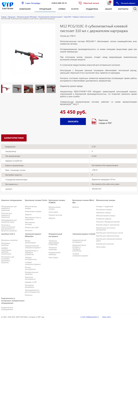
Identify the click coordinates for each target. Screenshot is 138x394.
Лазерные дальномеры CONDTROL (54, 243)
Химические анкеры (33, 211)
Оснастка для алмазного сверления (6, 215)
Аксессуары (53, 212)
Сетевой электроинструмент (33, 263)
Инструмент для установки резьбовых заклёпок (7, 260)
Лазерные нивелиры (53, 248)
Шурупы (28, 214)
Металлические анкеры (105, 215)
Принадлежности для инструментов (32, 291)
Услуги (74, 9)
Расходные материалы (29, 286)
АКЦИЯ (108, 9)
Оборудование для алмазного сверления (9, 208)
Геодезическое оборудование (7, 308)
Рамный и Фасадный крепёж (108, 221)
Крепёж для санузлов (105, 244)
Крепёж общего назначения (107, 225)
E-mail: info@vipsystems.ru (90, 317)
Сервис (62, 9)
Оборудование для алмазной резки (9, 221)
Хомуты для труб (32, 227)
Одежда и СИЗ (31, 282)
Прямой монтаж (55, 215)
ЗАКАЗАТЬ (73, 121)
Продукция (45, 9)
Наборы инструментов (30, 258)
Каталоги (28, 230)
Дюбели (75, 207)
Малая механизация (30, 242)
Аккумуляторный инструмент (79, 241)
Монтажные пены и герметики (33, 218)
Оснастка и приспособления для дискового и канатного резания (9, 228)
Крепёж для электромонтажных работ (109, 240)
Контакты (123, 9)
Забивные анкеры (103, 212)
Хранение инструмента (30, 278)
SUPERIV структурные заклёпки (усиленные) (6, 251)
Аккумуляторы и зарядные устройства (31, 252)
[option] (28, 55)
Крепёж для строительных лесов (109, 233)
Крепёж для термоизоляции (107, 236)
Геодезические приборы (54, 253)
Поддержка (92, 9)
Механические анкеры (31, 207)
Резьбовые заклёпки (5, 244)
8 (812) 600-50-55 (59, 3)
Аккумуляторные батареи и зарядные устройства (79, 248)
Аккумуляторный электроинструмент (33, 246)
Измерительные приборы (31, 273)
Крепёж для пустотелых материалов (105, 229)
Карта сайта (106, 317)
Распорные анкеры (104, 209)
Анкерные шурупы (103, 218)
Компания (25, 9)
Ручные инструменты (30, 268)
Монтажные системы (30, 223)
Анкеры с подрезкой (104, 206)
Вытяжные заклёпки (9, 240)
